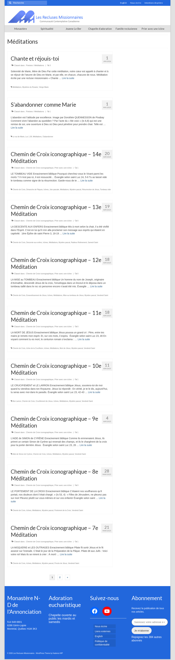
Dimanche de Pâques (34, 189)
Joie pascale (54, 189)
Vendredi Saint (102, 295)
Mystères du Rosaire (30, 87)
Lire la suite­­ (68, 78)
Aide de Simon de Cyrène (22, 454)
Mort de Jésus (65, 348)
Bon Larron (17, 401)
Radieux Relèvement (79, 242)
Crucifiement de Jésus (44, 401)
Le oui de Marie (18, 137)
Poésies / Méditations (35, 65)
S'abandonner (48, 137)
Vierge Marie (44, 87)
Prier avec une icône (63, 168)
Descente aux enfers (34, 242)
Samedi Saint (93, 242)
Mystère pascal (75, 189)
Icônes (46, 189)
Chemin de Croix (19, 189)
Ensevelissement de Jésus (36, 295)
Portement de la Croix (62, 510)
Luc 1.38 (28, 137)
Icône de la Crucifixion (34, 348)
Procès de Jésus (60, 563)
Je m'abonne (141, 630)
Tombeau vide (105, 189)
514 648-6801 (14, 622)
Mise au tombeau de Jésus (73, 295)
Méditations (17, 87)
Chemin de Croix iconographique (39, 168)
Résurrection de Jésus (90, 189)
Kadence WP (58, 653)
